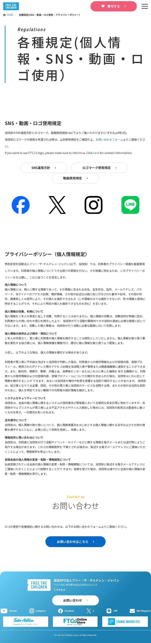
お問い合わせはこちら (72, 541)
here (96, 153)
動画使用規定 (72, 178)
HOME (8, 14)
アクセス (60, 589)
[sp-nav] (145, 6)
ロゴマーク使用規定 (96, 167)
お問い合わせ (72, 600)
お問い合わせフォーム (109, 139)
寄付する (113, 6)
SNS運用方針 (40, 167)
